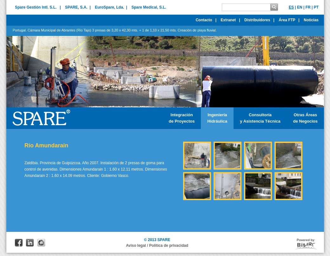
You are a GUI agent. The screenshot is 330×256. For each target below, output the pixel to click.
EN (299, 7)
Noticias (313, 20)
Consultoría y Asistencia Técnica (260, 118)
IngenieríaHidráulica (217, 118)
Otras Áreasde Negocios (305, 118)
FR (308, 7)
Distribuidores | (259, 20)
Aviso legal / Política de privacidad (157, 245)
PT (316, 7)
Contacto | (206, 20)
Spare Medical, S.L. (148, 7)
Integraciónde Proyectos (182, 118)
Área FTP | (289, 20)
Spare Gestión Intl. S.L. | (38, 7)
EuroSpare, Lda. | (111, 7)
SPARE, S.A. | (77, 7)
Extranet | (230, 20)
